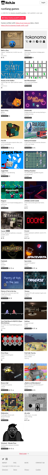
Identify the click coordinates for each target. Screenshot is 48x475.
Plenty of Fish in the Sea (8, 291)
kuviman (3, 174)
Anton (2, 356)
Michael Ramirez (28, 386)
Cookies (38, 470)
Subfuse (27, 321)
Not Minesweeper (30, 80)
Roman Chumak (5, 416)
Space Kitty (4, 110)
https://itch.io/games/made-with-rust (14, 25)
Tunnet (3, 231)
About (4, 463)
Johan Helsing (28, 416)
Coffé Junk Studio (29, 144)
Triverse (26, 291)
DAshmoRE (28, 110)
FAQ (14, 463)
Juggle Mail (4, 171)
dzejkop (26, 234)
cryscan (3, 386)
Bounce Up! (4, 383)
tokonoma (27, 50)
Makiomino (4, 413)
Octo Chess (4, 353)
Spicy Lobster (28, 356)
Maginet (3, 201)
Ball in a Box (5, 50)
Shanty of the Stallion (7, 80)
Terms (15, 470)
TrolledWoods (28, 84)
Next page (23, 453)
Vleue (26, 264)
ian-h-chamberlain (6, 144)
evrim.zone (4, 204)
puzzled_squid (5, 234)
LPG (2, 84)
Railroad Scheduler (30, 140)
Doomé (26, 231)
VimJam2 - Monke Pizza (8, 443)
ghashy (3, 112)
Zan (2, 54)
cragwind (26, 295)
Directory (5, 470)
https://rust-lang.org (23, 23)
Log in (43, 2)
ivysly (2, 326)
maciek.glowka (28, 174)
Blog (26, 463)
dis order (27, 413)
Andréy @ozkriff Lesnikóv (18, 13)
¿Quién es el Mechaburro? (32, 383)
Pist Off (3, 140)
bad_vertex (27, 54)
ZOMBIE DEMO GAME (31, 201)
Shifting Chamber (30, 171)
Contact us (40, 463)
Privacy (27, 470)
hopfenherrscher (28, 114)
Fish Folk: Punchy (30, 353)
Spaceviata (27, 261)
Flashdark (4, 261)
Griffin (26, 325)
